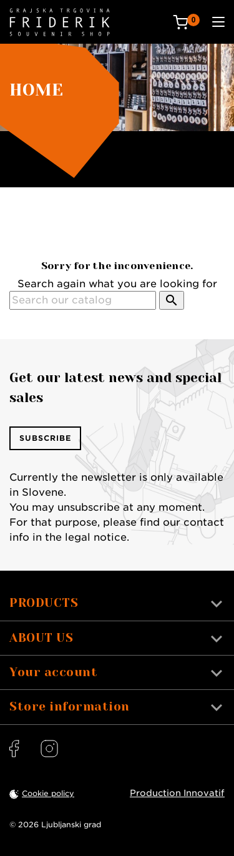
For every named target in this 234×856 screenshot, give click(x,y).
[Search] (82, 300)
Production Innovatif (177, 793)
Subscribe (45, 438)
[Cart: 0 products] (186, 22)
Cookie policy (48, 793)
